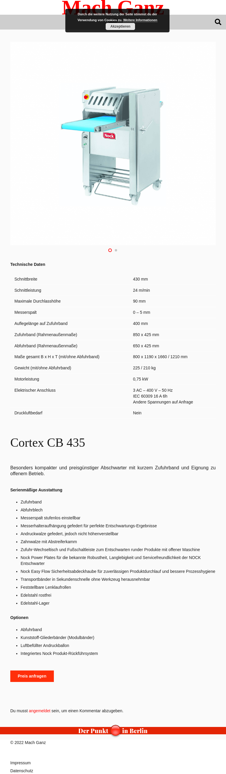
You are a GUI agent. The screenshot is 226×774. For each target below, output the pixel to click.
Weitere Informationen (140, 20)
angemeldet (39, 710)
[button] (218, 22)
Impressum (20, 762)
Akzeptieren (120, 26)
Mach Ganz (35, 742)
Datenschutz (21, 770)
